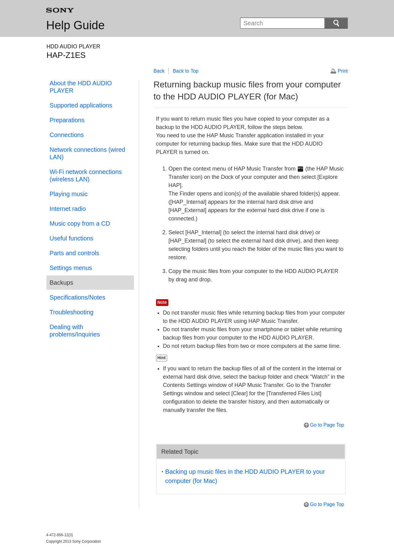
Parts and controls (74, 253)
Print (343, 71)
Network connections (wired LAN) (87, 153)
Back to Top (185, 71)
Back (159, 71)
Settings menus (71, 267)
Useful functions (71, 238)
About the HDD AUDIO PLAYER (81, 87)
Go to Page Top (327, 425)
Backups (61, 282)
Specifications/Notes (77, 297)
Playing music (68, 194)
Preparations (67, 120)
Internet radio (68, 208)
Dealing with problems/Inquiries (75, 331)
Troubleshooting (72, 312)
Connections (67, 134)
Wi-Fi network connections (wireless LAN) (86, 175)
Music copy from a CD (80, 223)
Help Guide (75, 25)
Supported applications (81, 105)
